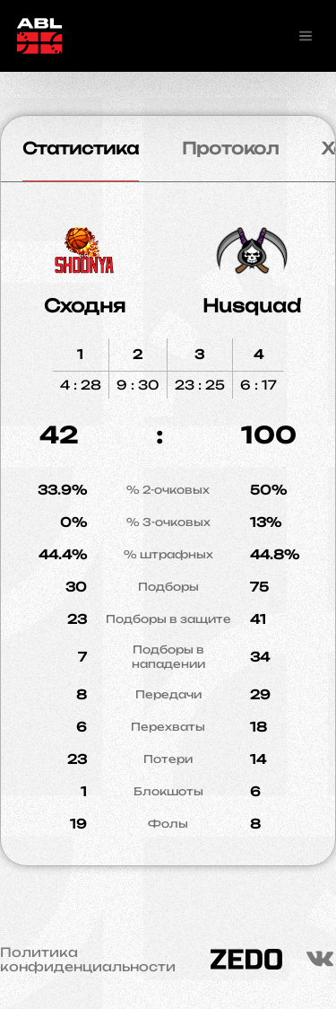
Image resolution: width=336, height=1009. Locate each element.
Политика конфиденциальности (88, 959)
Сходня (84, 305)
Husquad (251, 305)
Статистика (80, 148)
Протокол (230, 148)
